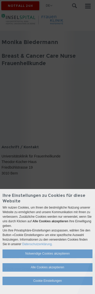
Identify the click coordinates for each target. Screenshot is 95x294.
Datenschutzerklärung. (37, 244)
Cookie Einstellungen (47, 281)
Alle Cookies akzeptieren (47, 267)
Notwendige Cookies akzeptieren (47, 253)
